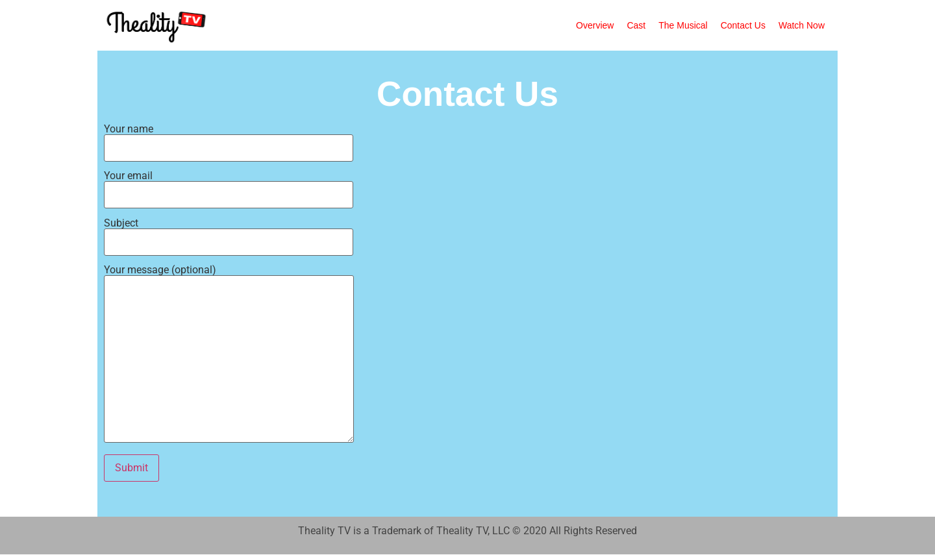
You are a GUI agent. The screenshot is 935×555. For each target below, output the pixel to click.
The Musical (682, 25)
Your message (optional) (229, 355)
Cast (636, 25)
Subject (228, 233)
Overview (595, 25)
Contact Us (743, 25)
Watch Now (802, 25)
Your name (228, 139)
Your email (228, 186)
